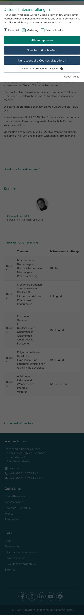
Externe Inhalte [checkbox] (54, 30)
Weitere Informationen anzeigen (42, 68)
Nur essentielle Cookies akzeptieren (42, 60)
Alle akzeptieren (42, 40)
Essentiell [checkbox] (13, 30)
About (67, 76)
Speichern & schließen (42, 50)
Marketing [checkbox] (32, 30)
